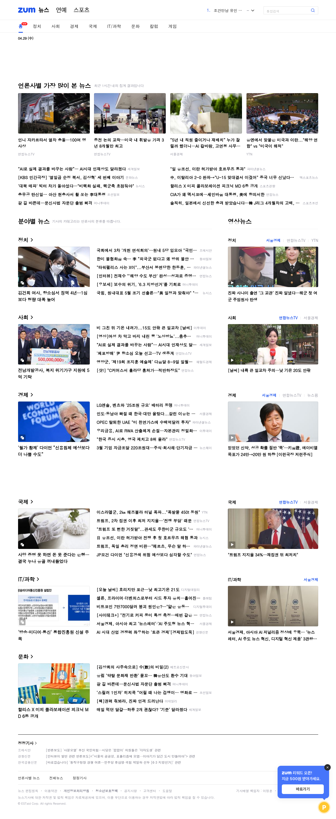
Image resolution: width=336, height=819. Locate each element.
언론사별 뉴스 (29, 777)
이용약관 (51, 790)
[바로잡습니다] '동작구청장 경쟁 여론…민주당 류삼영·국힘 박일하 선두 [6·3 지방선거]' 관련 (113, 762)
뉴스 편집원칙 (28, 790)
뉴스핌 (312, 395)
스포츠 (82, 10)
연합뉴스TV (26, 154)
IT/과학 (114, 26)
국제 (93, 26)
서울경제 (176, 154)
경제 (74, 26)
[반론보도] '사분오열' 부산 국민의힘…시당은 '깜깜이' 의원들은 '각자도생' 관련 (103, 750)
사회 (56, 26)
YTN (249, 154)
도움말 (167, 790)
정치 (37, 26)
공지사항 (130, 790)
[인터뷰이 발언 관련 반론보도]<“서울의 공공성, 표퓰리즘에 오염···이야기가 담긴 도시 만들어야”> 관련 (120, 756)
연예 (61, 10)
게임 (172, 26)
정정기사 (25, 743)
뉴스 (44, 10)
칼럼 (154, 26)
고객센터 (149, 790)
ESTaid (26, 803)
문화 (135, 26)
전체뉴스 (56, 777)
